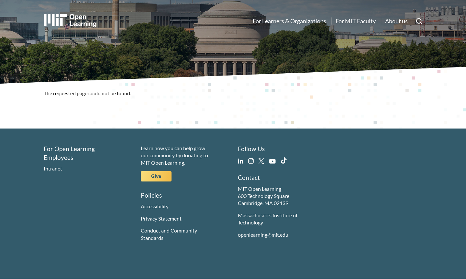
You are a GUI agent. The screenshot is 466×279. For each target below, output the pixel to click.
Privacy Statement (161, 218)
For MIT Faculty (356, 21)
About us (396, 21)
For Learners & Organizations (289, 21)
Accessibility (155, 206)
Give (156, 176)
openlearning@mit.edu (263, 235)
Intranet (53, 168)
